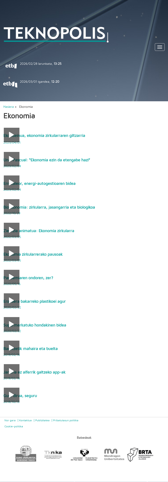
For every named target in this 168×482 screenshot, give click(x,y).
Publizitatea (42, 420)
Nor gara (10, 420)
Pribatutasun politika (65, 420)
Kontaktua (25, 420)
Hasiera (8, 106)
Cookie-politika (13, 426)
